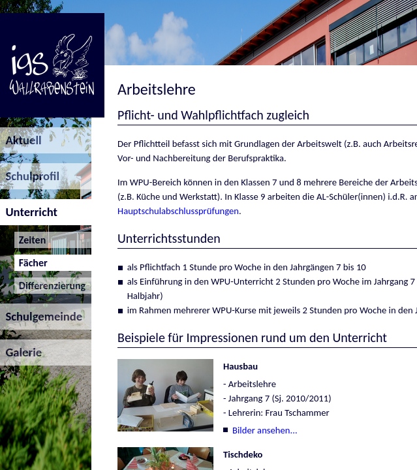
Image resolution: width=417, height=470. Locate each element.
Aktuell (21, 140)
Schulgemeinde (41, 316)
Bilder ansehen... (265, 430)
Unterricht (28, 211)
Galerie (21, 352)
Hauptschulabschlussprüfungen (178, 211)
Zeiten (30, 240)
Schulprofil (29, 175)
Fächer (31, 263)
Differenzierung (50, 285)
